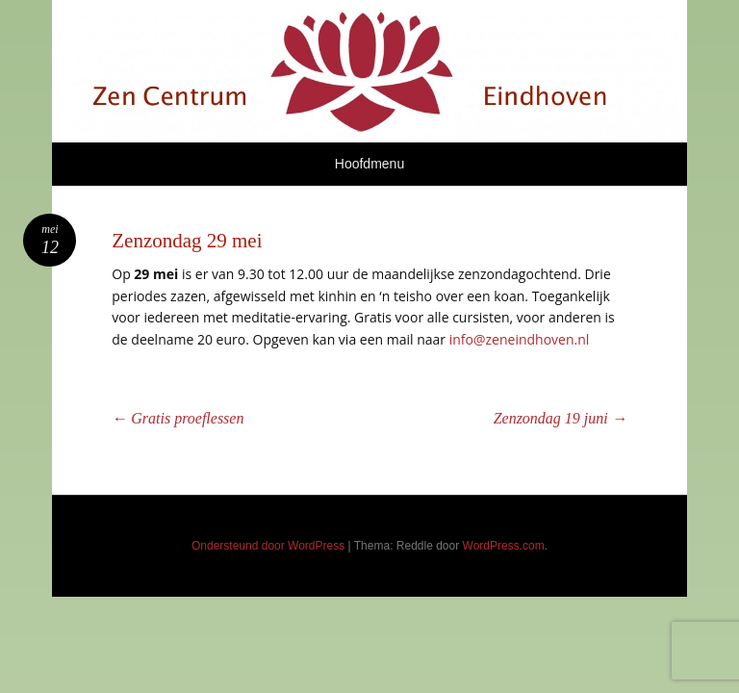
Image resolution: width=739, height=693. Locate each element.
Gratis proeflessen (177, 418)
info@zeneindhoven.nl (519, 339)
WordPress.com (504, 545)
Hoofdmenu (369, 163)
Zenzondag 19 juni (560, 418)
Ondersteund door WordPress (267, 545)
